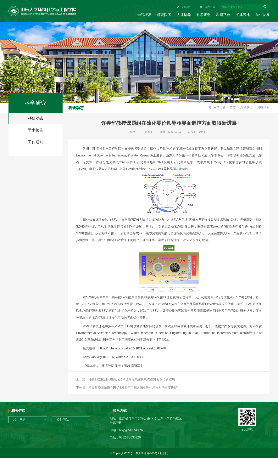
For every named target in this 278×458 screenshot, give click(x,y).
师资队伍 (164, 15)
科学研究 (203, 15)
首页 (233, 107)
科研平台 (223, 15)
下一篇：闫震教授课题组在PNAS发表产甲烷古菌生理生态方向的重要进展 (126, 387)
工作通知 (35, 142)
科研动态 (35, 118)
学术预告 (35, 130)
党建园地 (243, 15)
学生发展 (263, 15)
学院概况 (144, 15)
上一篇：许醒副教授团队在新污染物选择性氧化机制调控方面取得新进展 (125, 379)
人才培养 (184, 15)
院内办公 (207, 6)
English (184, 6)
